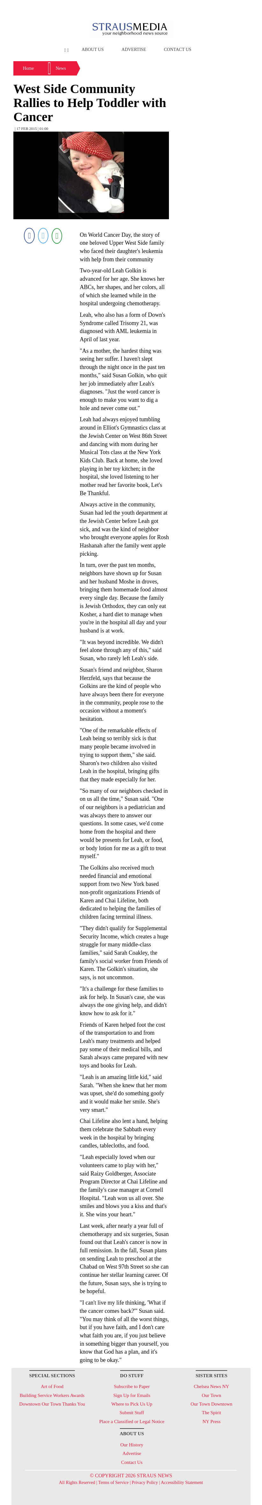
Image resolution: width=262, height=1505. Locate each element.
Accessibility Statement (182, 1482)
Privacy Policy (145, 1482)
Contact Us (177, 49)
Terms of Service (113, 1482)
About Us (93, 49)
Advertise (133, 49)
